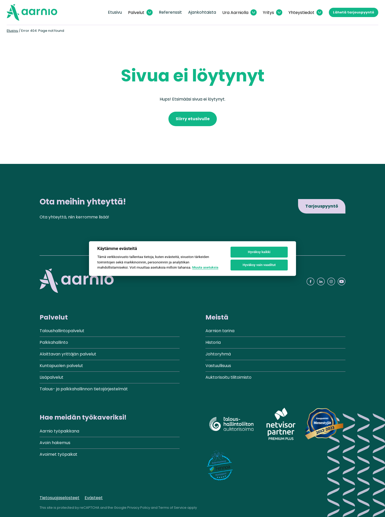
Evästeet (94, 498)
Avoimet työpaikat (58, 454)
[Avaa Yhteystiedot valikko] (305, 12)
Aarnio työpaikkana (59, 431)
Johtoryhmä (218, 354)
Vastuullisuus (218, 366)
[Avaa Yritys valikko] (272, 12)
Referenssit (170, 12)
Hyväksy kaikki (259, 252)
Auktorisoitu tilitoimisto (228, 377)
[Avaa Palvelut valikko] (140, 12)
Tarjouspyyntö (321, 206)
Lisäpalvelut (51, 377)
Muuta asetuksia (205, 267)
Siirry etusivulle (193, 119)
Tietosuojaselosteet (59, 498)
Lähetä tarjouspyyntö (353, 12)
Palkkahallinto (54, 342)
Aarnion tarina (219, 331)
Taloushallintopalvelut (62, 331)
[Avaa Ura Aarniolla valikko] (239, 12)
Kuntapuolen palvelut (61, 366)
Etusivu (115, 12)
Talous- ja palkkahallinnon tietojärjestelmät (84, 389)
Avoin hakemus (55, 443)
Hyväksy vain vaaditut (259, 265)
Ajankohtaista (202, 12)
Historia (213, 342)
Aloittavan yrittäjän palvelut (68, 354)
